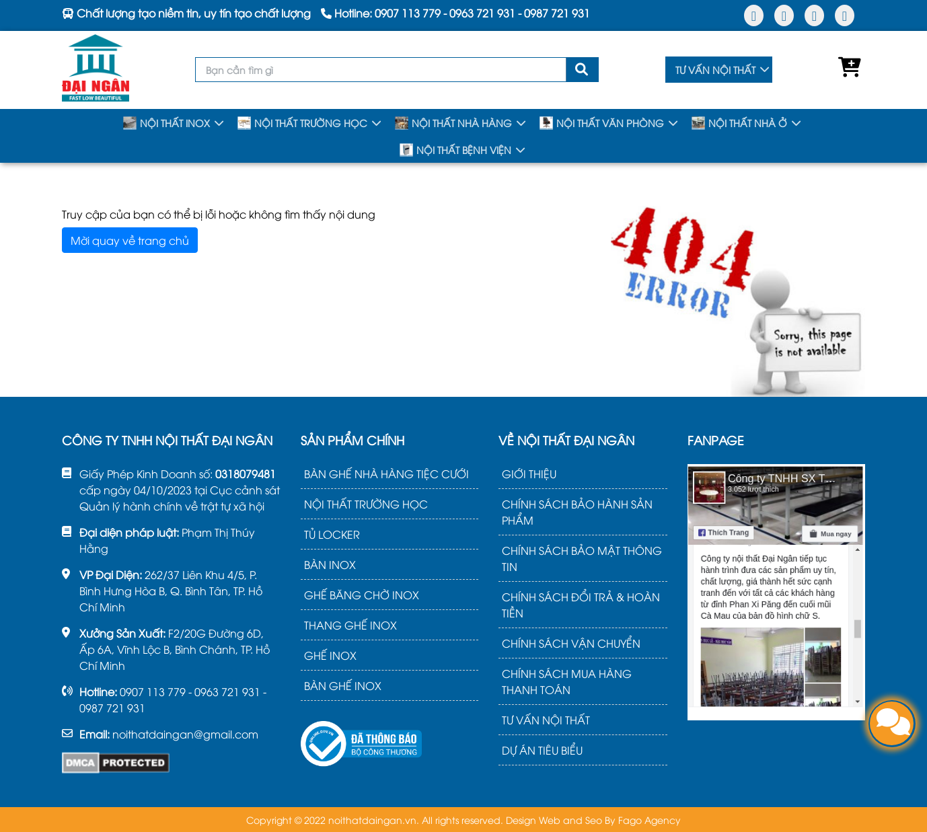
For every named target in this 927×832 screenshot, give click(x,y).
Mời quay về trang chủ (130, 240)
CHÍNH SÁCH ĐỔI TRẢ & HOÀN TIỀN (581, 604)
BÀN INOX (330, 564)
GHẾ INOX (330, 655)
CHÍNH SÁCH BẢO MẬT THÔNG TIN (582, 558)
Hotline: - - (455, 12)
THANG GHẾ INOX (350, 624)
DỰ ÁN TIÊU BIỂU (542, 750)
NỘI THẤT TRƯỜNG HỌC (302, 123)
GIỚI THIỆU (529, 473)
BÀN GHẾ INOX (342, 685)
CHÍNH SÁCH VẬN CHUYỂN (571, 643)
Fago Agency (649, 819)
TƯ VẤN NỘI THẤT (715, 69)
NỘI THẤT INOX (166, 123)
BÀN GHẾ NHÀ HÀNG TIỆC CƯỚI (386, 473)
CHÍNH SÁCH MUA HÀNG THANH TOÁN (567, 681)
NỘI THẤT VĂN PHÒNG (602, 123)
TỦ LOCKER (332, 534)
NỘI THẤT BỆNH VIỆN (455, 150)
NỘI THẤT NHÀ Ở (739, 123)
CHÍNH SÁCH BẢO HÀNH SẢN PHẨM (577, 511)
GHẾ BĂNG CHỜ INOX (361, 594)
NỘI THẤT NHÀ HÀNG (453, 123)
